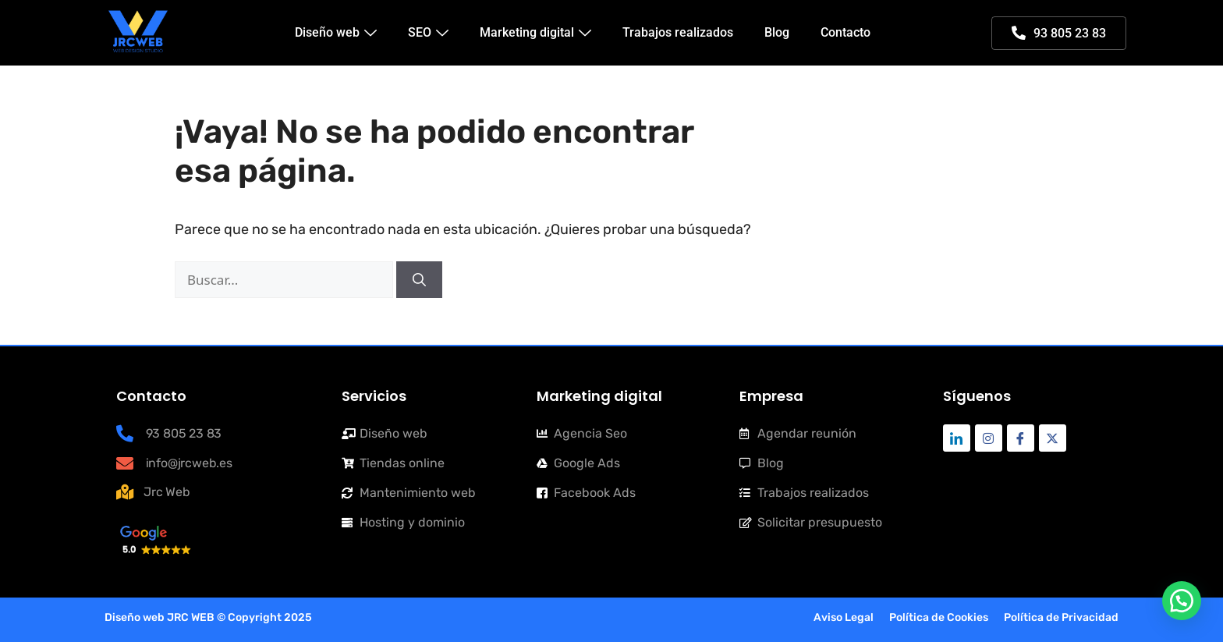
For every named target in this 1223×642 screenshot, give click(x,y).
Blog (776, 32)
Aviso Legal (844, 617)
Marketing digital (535, 32)
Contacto (845, 32)
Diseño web (336, 32)
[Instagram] (988, 438)
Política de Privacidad (1061, 617)
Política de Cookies (938, 617)
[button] (1181, 600)
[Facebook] (1020, 438)
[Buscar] (419, 280)
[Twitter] (1052, 438)
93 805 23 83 (1059, 33)
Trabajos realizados (677, 32)
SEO (428, 32)
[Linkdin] (956, 438)
